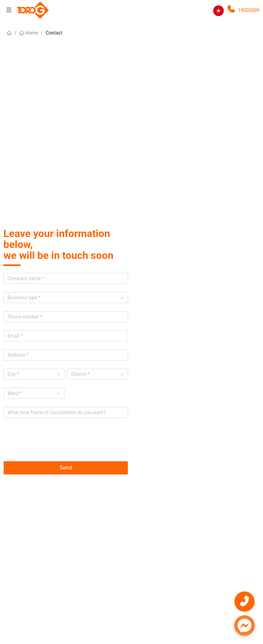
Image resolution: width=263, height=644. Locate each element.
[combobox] (31, 374)
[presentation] (55, 439)
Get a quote (247, 557)
